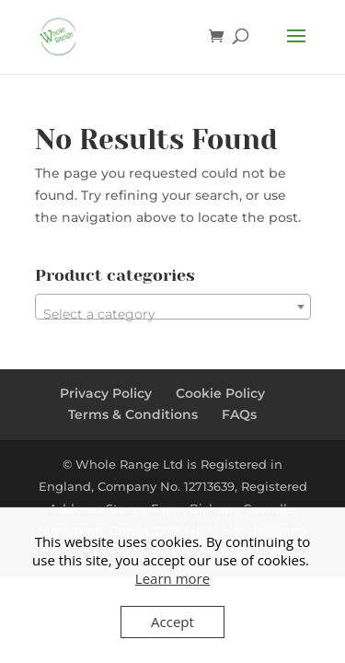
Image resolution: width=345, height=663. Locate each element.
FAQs (239, 414)
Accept (172, 621)
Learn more (172, 578)
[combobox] (173, 307)
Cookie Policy (220, 393)
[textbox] (173, 314)
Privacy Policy (106, 393)
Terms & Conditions (133, 414)
